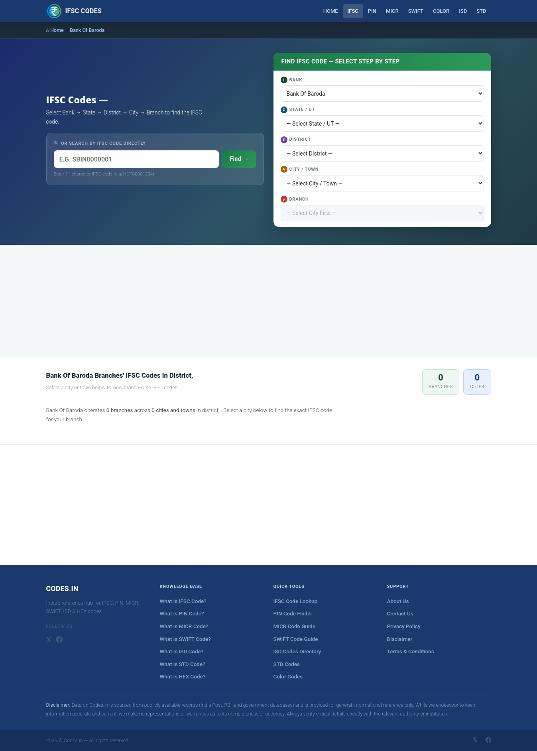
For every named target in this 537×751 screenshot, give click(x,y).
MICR (392, 11)
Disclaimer (400, 639)
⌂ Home (55, 30)
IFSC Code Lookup (295, 601)
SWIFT (415, 11)
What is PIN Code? (182, 614)
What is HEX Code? (183, 677)
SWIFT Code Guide (295, 639)
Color (441, 11)
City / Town (300, 169)
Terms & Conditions (410, 651)
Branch (295, 199)
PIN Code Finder (293, 614)
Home (330, 11)
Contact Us (400, 614)
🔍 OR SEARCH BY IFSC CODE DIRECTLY (100, 143)
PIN (372, 11)
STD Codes (286, 664)
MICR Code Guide (294, 626)
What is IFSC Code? (183, 601)
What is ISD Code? (182, 651)
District (296, 139)
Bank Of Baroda (87, 30)
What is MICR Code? (184, 626)
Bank (291, 80)
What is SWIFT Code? (185, 639)
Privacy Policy (404, 626)
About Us (398, 601)
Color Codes (288, 677)
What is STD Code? (182, 664)
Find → (239, 159)
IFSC (353, 11)
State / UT (298, 109)
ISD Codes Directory (297, 651)
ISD (463, 11)
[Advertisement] (268, 301)
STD (481, 11)
